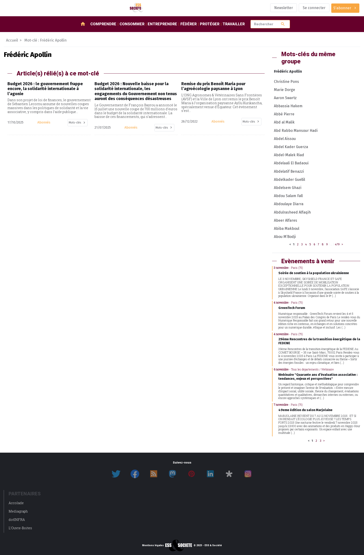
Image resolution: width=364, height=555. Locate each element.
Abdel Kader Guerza (291, 147)
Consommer (132, 24)
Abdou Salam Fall (288, 196)
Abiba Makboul (286, 228)
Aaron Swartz (285, 98)
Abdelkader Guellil (289, 179)
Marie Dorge (284, 90)
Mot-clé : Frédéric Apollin (45, 40)
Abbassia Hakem (288, 106)
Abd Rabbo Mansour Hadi (296, 130)
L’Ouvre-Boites (20, 528)
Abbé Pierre (284, 114)
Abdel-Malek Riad (289, 155)
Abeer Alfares (285, 220)
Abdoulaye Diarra (288, 204)
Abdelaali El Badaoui (291, 163)
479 (337, 244)
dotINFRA (17, 519)
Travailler (234, 24)
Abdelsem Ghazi (287, 187)
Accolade (16, 503)
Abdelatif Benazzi (289, 171)
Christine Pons (286, 81)
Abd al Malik (284, 122)
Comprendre (103, 24)
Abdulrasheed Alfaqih (292, 212)
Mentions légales (153, 545)
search (282, 24)
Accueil (12, 40)
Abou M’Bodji (285, 236)
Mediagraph (18, 511)
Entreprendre (162, 24)
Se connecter (314, 8)
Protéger (209, 24)
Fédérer (188, 24)
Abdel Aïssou (285, 138)
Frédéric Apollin (288, 71)
